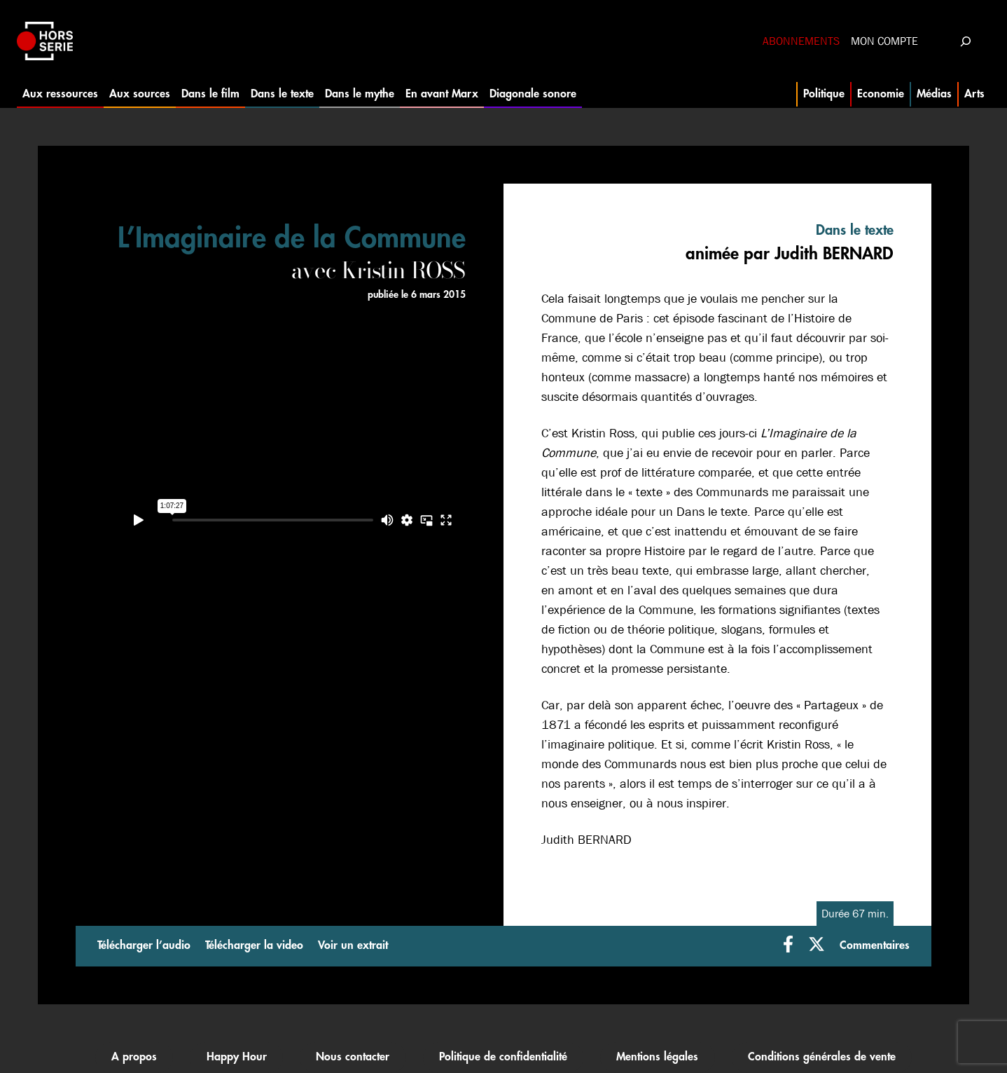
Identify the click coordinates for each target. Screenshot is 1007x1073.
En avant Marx (441, 94)
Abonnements (801, 41)
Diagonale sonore (532, 94)
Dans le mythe (359, 94)
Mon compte (884, 41)
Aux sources (139, 94)
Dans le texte (282, 94)
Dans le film (210, 94)
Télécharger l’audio (143, 945)
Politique (824, 94)
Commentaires (875, 945)
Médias (934, 94)
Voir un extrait (353, 945)
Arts (974, 94)
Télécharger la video (254, 945)
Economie (880, 94)
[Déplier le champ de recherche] (965, 41)
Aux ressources (60, 94)
